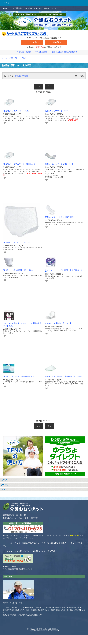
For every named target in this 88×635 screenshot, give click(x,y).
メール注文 (32, 42)
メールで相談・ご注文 (21, 52)
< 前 (39, 86)
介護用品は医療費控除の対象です (63, 52)
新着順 (25, 76)
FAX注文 (55, 42)
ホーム (4, 58)
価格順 (18, 76)
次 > (49, 86)
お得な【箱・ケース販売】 (18, 58)
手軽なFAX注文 (39, 52)
